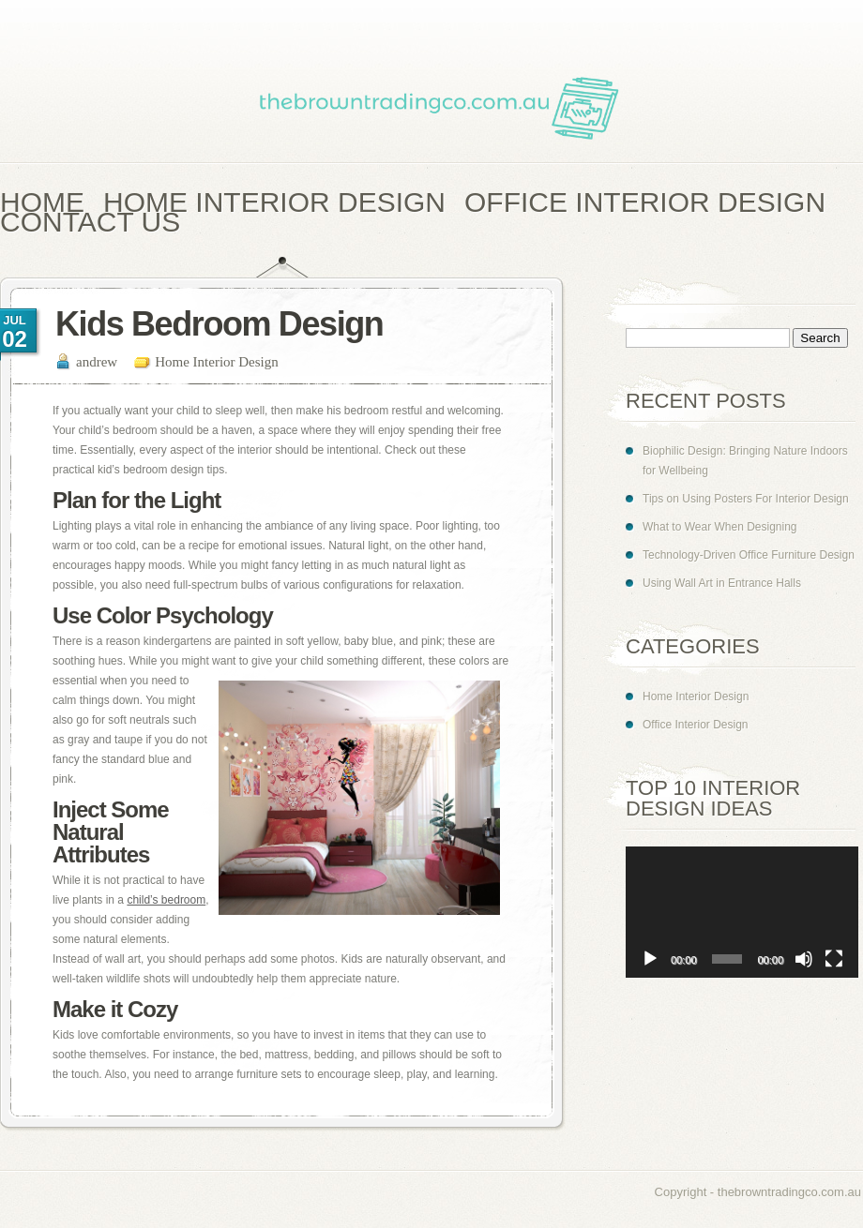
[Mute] (804, 959)
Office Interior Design (696, 724)
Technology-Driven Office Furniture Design (749, 555)
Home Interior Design (217, 361)
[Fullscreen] (834, 959)
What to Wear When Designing (720, 526)
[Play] (650, 959)
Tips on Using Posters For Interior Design (746, 498)
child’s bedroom (166, 899)
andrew (96, 361)
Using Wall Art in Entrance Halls (722, 583)
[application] (742, 912)
